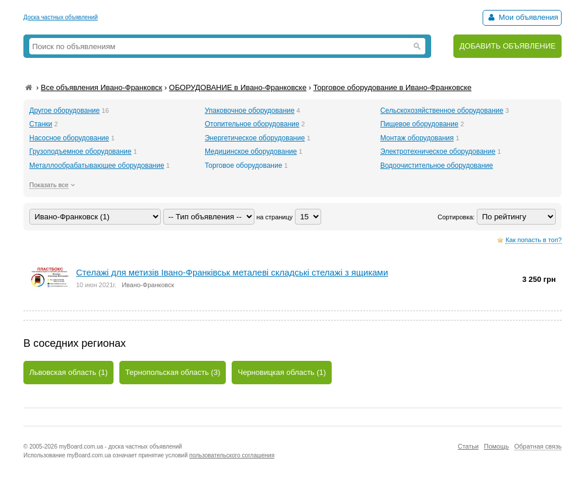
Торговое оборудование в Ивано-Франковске (392, 87)
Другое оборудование (64, 110)
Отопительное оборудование (252, 124)
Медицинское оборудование (251, 151)
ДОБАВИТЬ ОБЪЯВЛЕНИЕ (507, 46)
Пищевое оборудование (419, 124)
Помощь (496, 446)
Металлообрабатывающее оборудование (96, 165)
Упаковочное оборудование (249, 110)
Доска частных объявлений (60, 17)
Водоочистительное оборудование (436, 165)
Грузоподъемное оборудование (80, 151)
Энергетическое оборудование (255, 138)
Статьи (468, 446)
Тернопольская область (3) (172, 372)
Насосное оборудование (69, 138)
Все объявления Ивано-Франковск (102, 87)
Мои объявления (522, 17)
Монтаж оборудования (417, 138)
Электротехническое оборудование (437, 151)
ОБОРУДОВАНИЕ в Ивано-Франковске (238, 87)
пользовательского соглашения (232, 455)
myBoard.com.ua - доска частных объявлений (120, 446)
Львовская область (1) (68, 372)
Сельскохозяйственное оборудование (442, 110)
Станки (40, 124)
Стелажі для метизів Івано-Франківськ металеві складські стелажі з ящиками (232, 272)
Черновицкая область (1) (282, 372)
